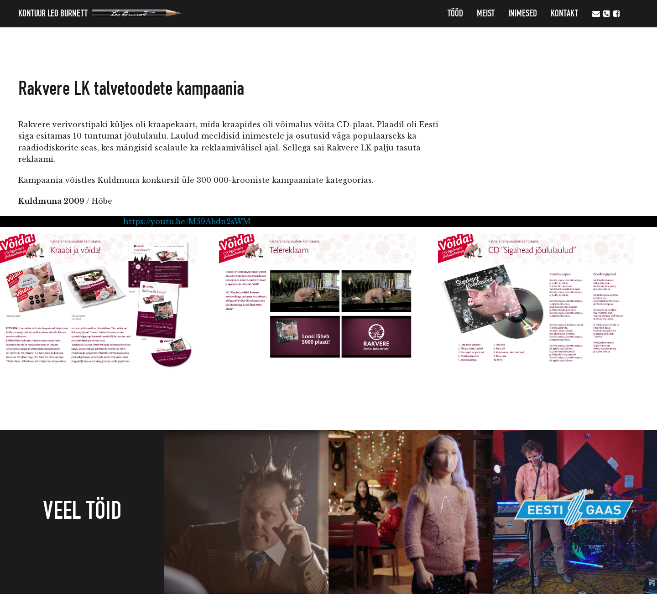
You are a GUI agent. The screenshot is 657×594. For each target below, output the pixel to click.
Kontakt (564, 14)
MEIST (486, 14)
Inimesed (522, 14)
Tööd (455, 14)
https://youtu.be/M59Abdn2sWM (186, 221)
